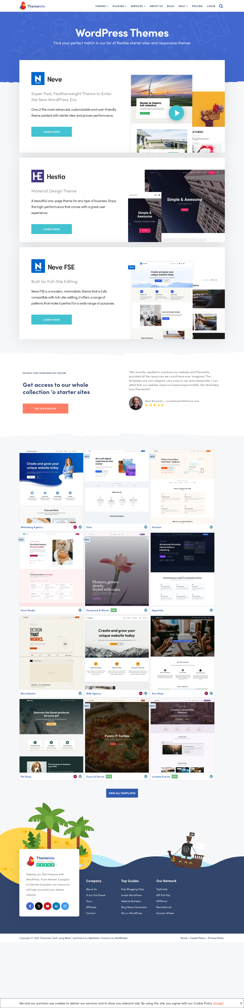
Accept (218, 1003)
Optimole (161, 889)
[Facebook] (30, 906)
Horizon (157, 527)
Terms (183, 938)
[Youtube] (47, 906)
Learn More (51, 131)
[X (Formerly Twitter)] (39, 906)
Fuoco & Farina (95, 776)
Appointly (158, 610)
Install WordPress (131, 895)
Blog (170, 6)
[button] (107, 6)
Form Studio (28, 610)
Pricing (197, 6)
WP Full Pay (163, 895)
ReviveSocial (164, 907)
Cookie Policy (197, 938)
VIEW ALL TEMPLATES (122, 793)
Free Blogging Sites (132, 889)
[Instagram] (65, 906)
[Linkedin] (56, 906)
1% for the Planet (96, 895)
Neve (68, 938)
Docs (89, 901)
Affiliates (91, 907)
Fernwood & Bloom (97, 610)
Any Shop (158, 693)
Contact (91, 913)
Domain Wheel (165, 913)
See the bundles (45, 408)
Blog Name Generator (134, 907)
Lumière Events (161, 776)
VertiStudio (121, 938)
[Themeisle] (32, 6)
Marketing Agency (32, 527)
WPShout (161, 901)
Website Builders (131, 901)
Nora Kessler (28, 693)
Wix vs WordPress (131, 913)
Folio (89, 527)
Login (211, 6)
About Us (156, 6)
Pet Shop (26, 776)
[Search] (221, 6)
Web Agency (93, 693)
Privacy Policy (216, 938)
